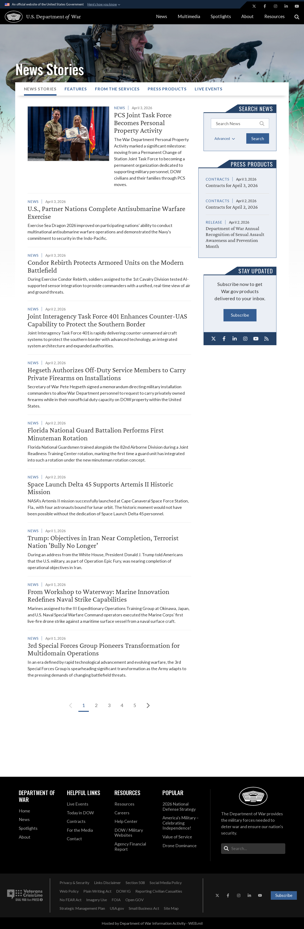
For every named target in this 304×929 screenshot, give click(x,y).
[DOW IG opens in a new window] (123, 891)
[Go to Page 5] (135, 705)
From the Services (117, 88)
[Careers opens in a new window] (134, 813)
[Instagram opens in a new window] (275, 6)
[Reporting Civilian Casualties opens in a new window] (159, 891)
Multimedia (189, 16)
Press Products (167, 88)
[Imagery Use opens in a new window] (96, 899)
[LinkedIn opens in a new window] (286, 6)
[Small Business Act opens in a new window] (144, 908)
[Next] (147, 705)
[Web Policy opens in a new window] (69, 891)
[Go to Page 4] (122, 705)
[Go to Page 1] (83, 705)
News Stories (40, 88)
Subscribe (240, 315)
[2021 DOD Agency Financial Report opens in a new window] (134, 846)
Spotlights (221, 16)
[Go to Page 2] (96, 705)
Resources (274, 16)
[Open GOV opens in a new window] (134, 899)
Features (76, 88)
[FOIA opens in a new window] (116, 899)
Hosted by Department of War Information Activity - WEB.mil (152, 923)
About (247, 16)
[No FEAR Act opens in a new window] (70, 899)
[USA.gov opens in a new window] (116, 908)
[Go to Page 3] (109, 705)
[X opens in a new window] (254, 6)
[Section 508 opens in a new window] (135, 882)
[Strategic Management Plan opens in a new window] (82, 908)
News (161, 16)
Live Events (209, 88)
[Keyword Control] (240, 123)
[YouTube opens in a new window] (296, 6)
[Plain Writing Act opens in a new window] (97, 891)
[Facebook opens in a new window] (264, 6)
